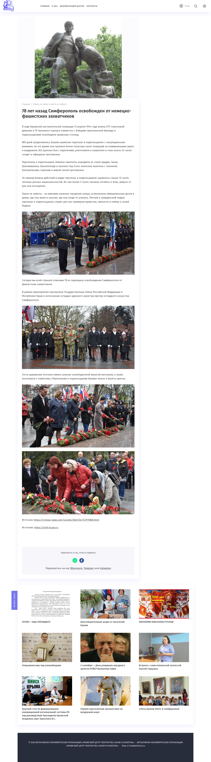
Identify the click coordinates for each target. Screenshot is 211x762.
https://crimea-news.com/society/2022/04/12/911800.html (66, 519)
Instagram (105, 568)
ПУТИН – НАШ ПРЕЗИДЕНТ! (36, 621)
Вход (187, 6)
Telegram (89, 568)
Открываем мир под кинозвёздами (41, 665)
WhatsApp (75, 560)
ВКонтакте (76, 568)
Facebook (81, 560)
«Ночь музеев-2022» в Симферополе (159, 709)
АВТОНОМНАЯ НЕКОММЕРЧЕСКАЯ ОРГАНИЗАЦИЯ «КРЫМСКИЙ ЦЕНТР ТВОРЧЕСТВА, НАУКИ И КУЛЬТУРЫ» (21, 6)
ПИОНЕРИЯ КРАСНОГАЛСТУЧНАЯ (156, 621)
